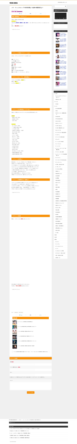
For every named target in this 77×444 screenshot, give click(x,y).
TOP (13, 419)
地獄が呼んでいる (59, 173)
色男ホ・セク (58, 257)
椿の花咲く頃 (58, 196)
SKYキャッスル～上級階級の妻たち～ (61, 114)
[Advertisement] (30, 40)
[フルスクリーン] (65, 18)
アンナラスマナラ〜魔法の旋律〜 (61, 132)
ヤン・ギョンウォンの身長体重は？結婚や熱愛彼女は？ (25, 321)
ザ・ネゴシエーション (59, 246)
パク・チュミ (21, 312)
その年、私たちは (59, 125)
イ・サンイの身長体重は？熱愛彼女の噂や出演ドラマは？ (25, 331)
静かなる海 (58, 230)
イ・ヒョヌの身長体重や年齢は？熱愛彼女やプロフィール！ (26, 336)
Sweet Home (58, 116)
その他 (56, 93)
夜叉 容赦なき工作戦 (59, 255)
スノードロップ (58, 143)
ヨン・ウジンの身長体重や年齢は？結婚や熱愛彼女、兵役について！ (27, 326)
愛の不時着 (58, 187)
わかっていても (58, 130)
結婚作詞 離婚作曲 (19, 11)
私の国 (57, 214)
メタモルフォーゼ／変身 (60, 250)
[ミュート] (63, 18)
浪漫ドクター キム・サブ (60, 203)
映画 (55, 239)
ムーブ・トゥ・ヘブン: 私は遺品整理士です (61, 155)
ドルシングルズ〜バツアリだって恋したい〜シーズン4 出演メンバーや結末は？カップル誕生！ (25, 428)
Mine (57, 110)
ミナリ (57, 248)
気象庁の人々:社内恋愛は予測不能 (61, 200)
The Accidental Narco (59, 118)
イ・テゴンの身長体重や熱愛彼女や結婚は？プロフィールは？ (21, 351)
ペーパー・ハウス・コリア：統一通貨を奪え (61, 149)
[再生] (55, 18)
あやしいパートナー (59, 123)
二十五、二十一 (58, 166)
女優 (15, 11)
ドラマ (13, 11)
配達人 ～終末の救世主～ (60, 225)
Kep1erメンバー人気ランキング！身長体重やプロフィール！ (19, 430)
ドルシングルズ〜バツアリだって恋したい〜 (61, 97)
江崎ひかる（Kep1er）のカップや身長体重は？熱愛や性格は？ (20, 437)
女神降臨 (57, 178)
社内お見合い (58, 212)
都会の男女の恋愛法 (59, 223)
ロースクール (58, 157)
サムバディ (58, 139)
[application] (60, 16)
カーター (57, 241)
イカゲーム (58, 134)
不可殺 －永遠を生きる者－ (60, 164)
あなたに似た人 (58, 121)
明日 (56, 189)
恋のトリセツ (58, 182)
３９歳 (57, 232)
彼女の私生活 (58, 180)
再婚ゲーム (58, 171)
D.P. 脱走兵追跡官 (59, 108)
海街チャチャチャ (59, 205)
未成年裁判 (58, 191)
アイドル (56, 101)
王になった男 (58, 207)
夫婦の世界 (58, 175)
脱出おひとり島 (58, 99)
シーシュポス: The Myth (59, 141)
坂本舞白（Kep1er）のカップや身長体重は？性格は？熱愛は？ (20, 435)
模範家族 (57, 198)
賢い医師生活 (58, 221)
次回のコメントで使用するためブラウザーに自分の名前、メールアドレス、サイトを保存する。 (27, 377)
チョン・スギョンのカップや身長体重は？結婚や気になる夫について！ (40, 351)
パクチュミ (16, 312)
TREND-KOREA (14, 3)
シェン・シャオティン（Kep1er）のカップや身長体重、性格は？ (20, 433)
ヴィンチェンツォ (59, 162)
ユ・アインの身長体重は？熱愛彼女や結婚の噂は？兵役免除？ (26, 345)
